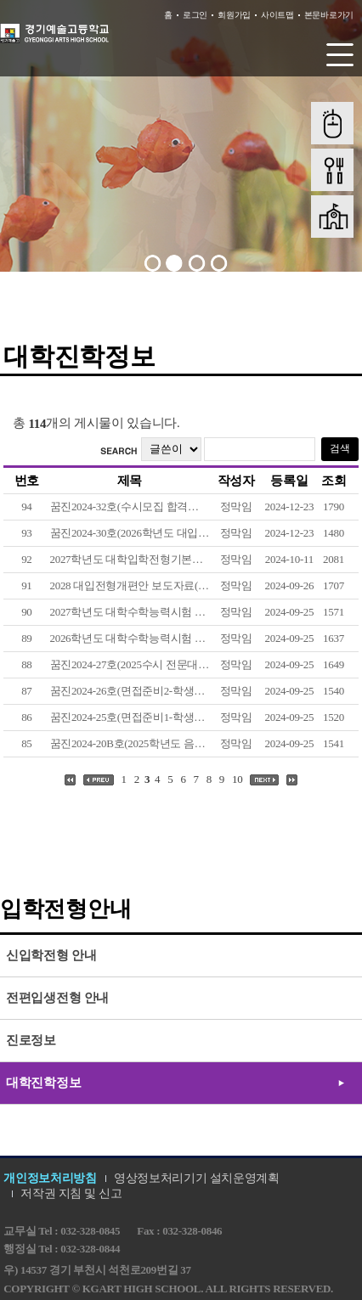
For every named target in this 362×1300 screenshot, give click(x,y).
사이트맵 (277, 15)
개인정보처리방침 (50, 1178)
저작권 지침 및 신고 (71, 1193)
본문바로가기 (329, 15)
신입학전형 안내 (51, 955)
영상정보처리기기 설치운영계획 (197, 1178)
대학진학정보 (43, 1082)
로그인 (195, 15)
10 (237, 779)
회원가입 (234, 15)
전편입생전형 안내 (57, 998)
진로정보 (31, 1040)
